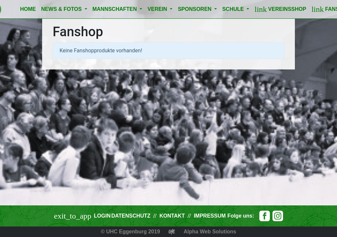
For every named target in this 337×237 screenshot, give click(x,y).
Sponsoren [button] (195, 9)
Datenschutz (130, 216)
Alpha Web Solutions (210, 231)
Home (28, 9)
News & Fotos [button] (62, 9)
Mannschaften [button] (115, 9)
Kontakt (172, 216)
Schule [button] (233, 9)
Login (102, 216)
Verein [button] (157, 9)
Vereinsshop (280, 9)
